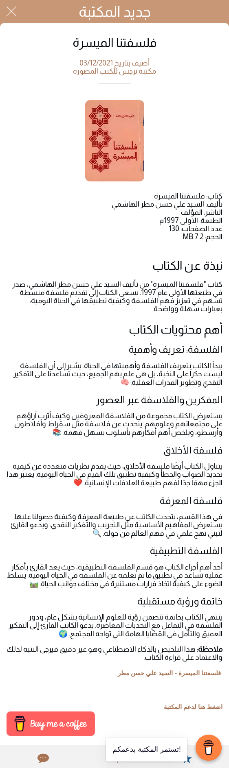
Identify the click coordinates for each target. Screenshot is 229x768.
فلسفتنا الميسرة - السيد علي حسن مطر (169, 673)
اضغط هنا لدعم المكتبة (193, 707)
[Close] (11, 11)
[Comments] (42, 758)
